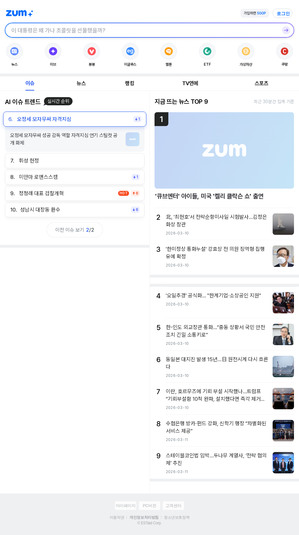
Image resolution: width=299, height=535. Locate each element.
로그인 (283, 13)
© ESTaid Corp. (149, 523)
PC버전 (149, 505)
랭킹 (129, 83)
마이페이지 (126, 505)
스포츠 (261, 83)
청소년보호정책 (176, 517)
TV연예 (190, 83)
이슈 (29, 83)
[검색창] (141, 30)
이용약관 (117, 517)
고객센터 (173, 505)
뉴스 (81, 83)
